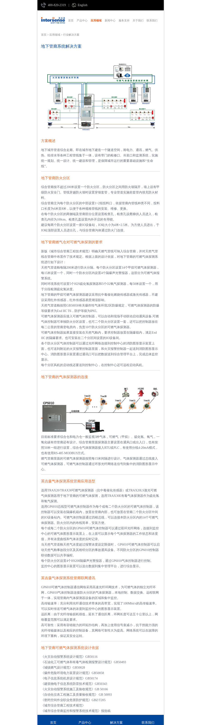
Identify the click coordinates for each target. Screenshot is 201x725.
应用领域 (96, 20)
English (82, 5)
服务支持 (124, 20)
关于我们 (138, 20)
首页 (71, 20)
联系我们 (152, 20)
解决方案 (116, 722)
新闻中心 (110, 20)
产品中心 (82, 20)
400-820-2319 (57, 5)
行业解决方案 (71, 34)
